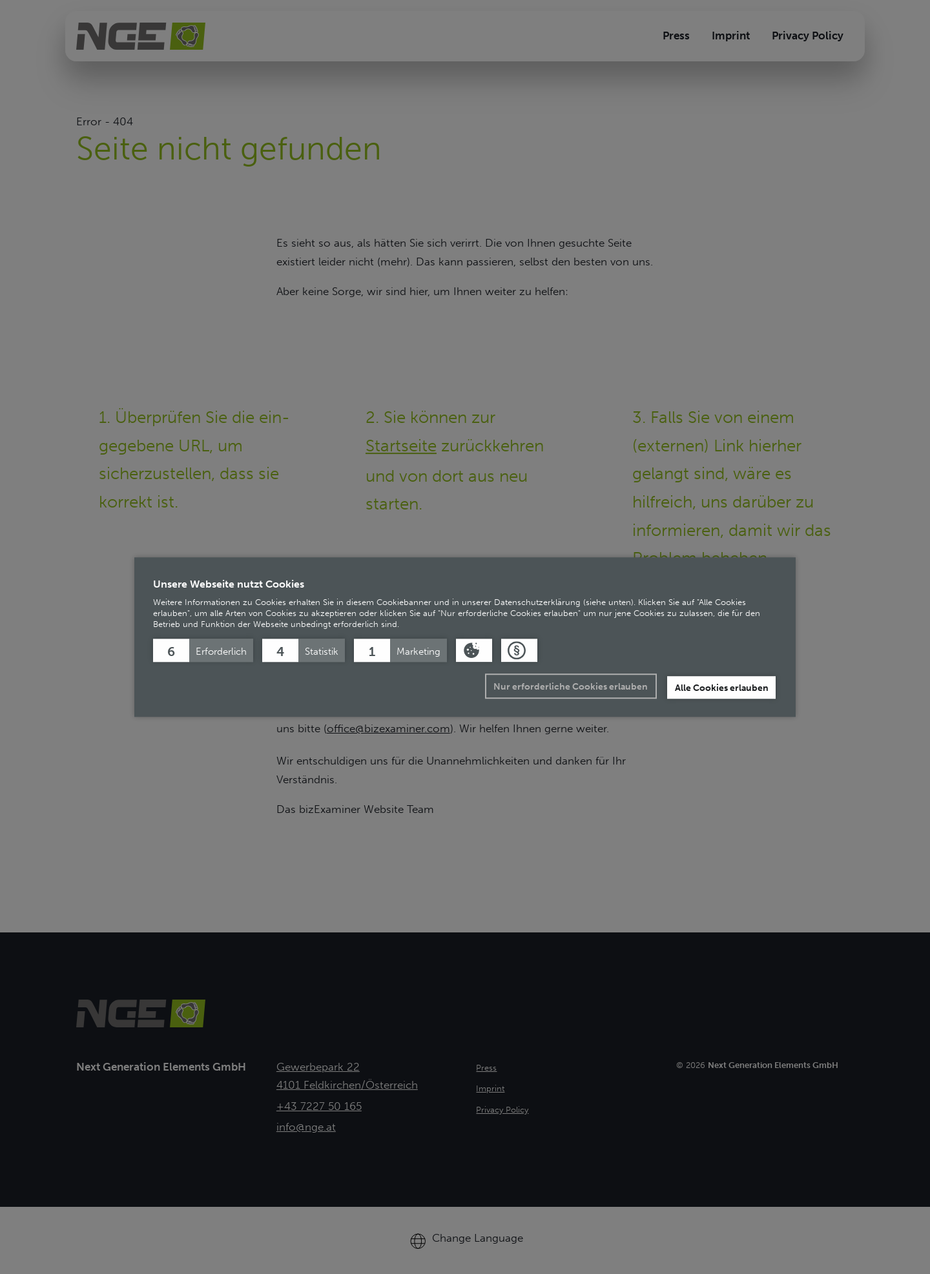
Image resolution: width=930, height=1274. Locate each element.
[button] (203, 650)
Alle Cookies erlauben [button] (722, 688)
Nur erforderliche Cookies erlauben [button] (570, 686)
